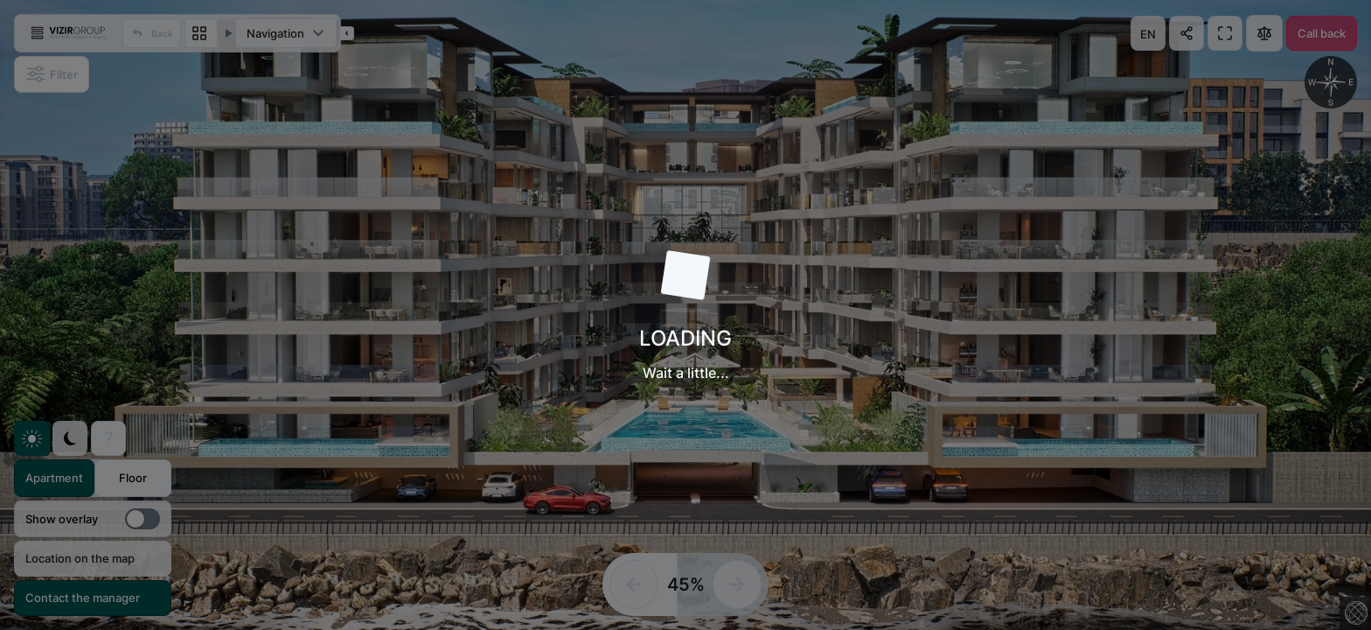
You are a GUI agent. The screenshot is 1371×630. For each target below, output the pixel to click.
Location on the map (80, 558)
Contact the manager (82, 598)
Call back (1322, 33)
